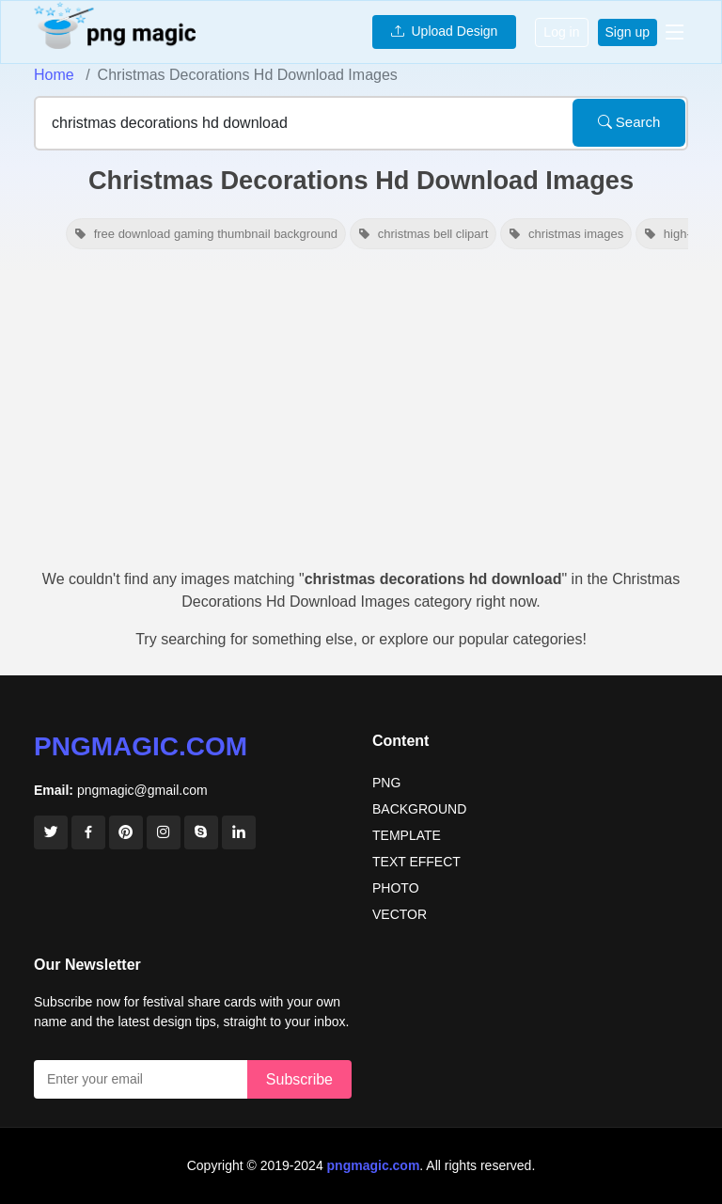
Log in (561, 32)
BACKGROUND (419, 809)
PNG (386, 782)
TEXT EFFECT (416, 861)
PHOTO (395, 888)
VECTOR (399, 914)
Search (629, 122)
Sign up (627, 32)
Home (54, 75)
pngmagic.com (140, 746)
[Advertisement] (361, 417)
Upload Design (444, 31)
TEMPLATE (406, 835)
